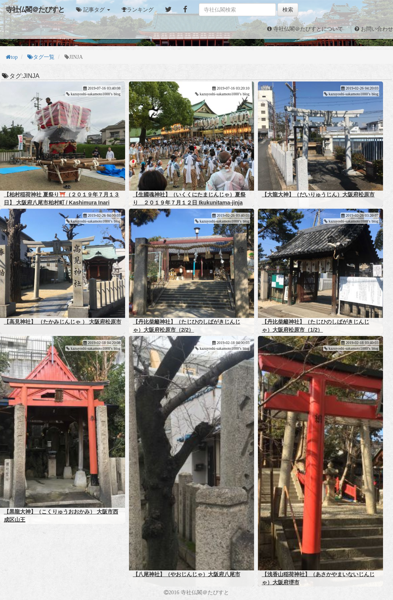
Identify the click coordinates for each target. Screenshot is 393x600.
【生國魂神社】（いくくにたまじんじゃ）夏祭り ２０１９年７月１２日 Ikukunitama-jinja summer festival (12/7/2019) (189, 202)
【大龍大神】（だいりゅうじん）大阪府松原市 (318, 194)
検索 (287, 10)
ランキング (140, 9)
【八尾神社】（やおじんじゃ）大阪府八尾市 (186, 574)
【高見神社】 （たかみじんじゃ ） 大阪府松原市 (62, 322)
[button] (93, 9)
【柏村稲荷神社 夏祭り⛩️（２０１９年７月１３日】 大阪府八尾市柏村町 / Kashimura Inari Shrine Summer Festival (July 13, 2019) (61, 202)
